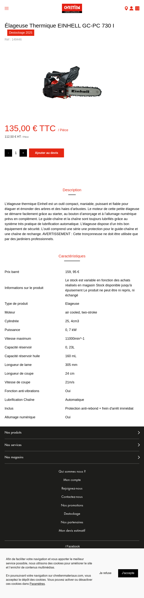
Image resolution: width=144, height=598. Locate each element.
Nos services (13, 445)
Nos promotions (72, 505)
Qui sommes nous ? (72, 471)
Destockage (72, 513)
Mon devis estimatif (72, 530)
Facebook (72, 546)
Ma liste (137, 8)
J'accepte (128, 573)
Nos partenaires (72, 522)
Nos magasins (14, 457)
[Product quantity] (16, 153)
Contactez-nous (72, 496)
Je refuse (105, 573)
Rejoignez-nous (72, 488)
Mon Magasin (126, 8)
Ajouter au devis (46, 152)
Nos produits (13, 432)
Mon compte (131, 8)
